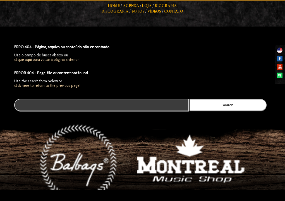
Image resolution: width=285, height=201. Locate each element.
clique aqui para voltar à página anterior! (47, 59)
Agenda (131, 5)
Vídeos (154, 11)
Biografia (166, 5)
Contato (173, 11)
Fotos (137, 11)
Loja (147, 5)
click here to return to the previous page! (47, 85)
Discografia (115, 11)
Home (114, 5)
